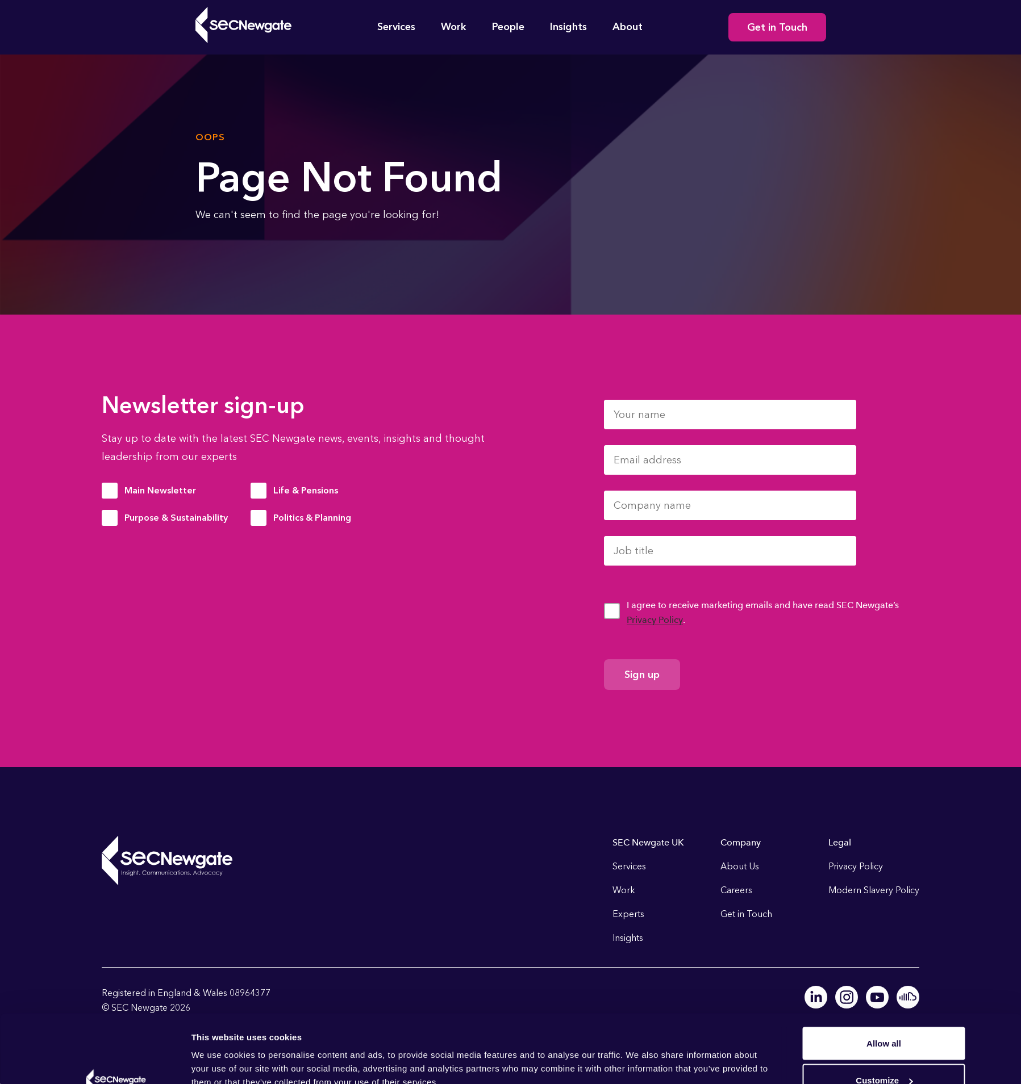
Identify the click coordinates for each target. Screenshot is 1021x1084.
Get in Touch (777, 27)
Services (396, 26)
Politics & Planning (312, 517)
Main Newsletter (160, 490)
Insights (568, 26)
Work (453, 26)
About (627, 26)
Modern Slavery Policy (873, 890)
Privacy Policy (655, 619)
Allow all (883, 979)
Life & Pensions (305, 490)
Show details (217, 1049)
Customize (884, 1017)
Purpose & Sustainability (176, 517)
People (508, 26)
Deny (883, 1053)
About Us (739, 866)
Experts (628, 914)
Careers (736, 890)
